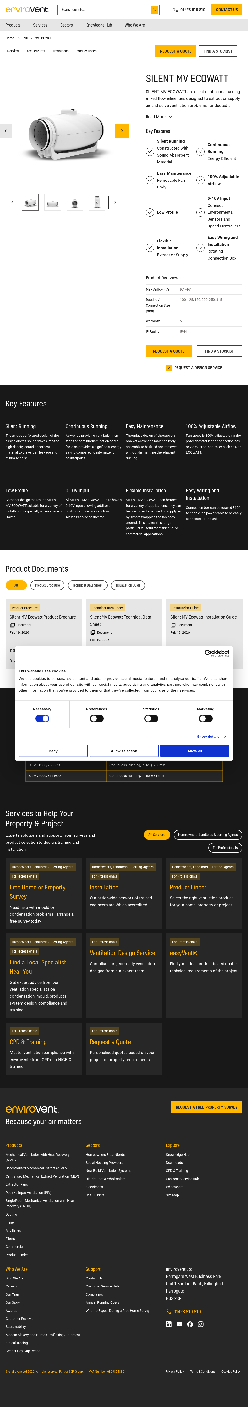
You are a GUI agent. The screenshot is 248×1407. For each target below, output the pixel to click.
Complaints (94, 1294)
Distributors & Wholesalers (105, 1179)
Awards (11, 1311)
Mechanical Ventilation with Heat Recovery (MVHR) (38, 1157)
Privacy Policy (174, 1371)
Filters (10, 1239)
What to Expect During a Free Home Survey (118, 1311)
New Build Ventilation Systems (108, 1171)
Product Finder (17, 1255)
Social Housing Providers (104, 1163)
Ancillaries (13, 1230)
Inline (10, 1222)
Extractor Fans (17, 1184)
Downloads (61, 51)
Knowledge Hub (178, 1155)
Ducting (11, 1214)
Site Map (172, 1195)
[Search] (154, 10)
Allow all (194, 751)
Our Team (13, 1294)
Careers (11, 1286)
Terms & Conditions (202, 1371)
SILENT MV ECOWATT (38, 38)
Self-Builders (95, 1195)
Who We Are (14, 1278)
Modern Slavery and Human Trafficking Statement (43, 1335)
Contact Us (94, 1278)
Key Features (35, 51)
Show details (208, 736)
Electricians (94, 1187)
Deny (53, 751)
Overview (12, 51)
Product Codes (86, 51)
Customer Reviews (19, 1319)
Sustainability (16, 1327)
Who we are (174, 1187)
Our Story (13, 1302)
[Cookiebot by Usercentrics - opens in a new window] (208, 653)
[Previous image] (12, 202)
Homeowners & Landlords (105, 1155)
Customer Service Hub (182, 1179)
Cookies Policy (230, 1371)
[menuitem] (13, 25)
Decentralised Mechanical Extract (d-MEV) (37, 1168)
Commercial (14, 1247)
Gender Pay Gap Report (23, 1351)
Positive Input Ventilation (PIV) (29, 1193)
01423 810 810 (183, 1312)
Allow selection (124, 751)
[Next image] (122, 131)
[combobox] (105, 10)
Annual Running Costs (102, 1302)
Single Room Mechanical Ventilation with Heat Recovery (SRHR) (40, 1203)
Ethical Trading (17, 1343)
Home (10, 38)
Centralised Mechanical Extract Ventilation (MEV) (42, 1176)
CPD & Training (177, 1171)
